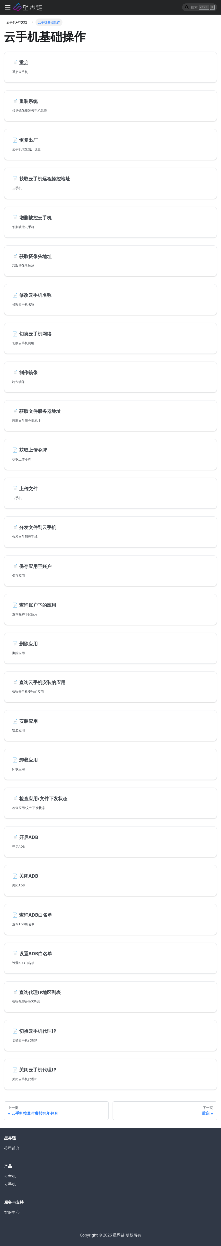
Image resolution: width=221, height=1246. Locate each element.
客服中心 (12, 1212)
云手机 (10, 1184)
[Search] (199, 7)
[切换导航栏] (7, 7)
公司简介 (12, 1148)
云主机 (10, 1176)
